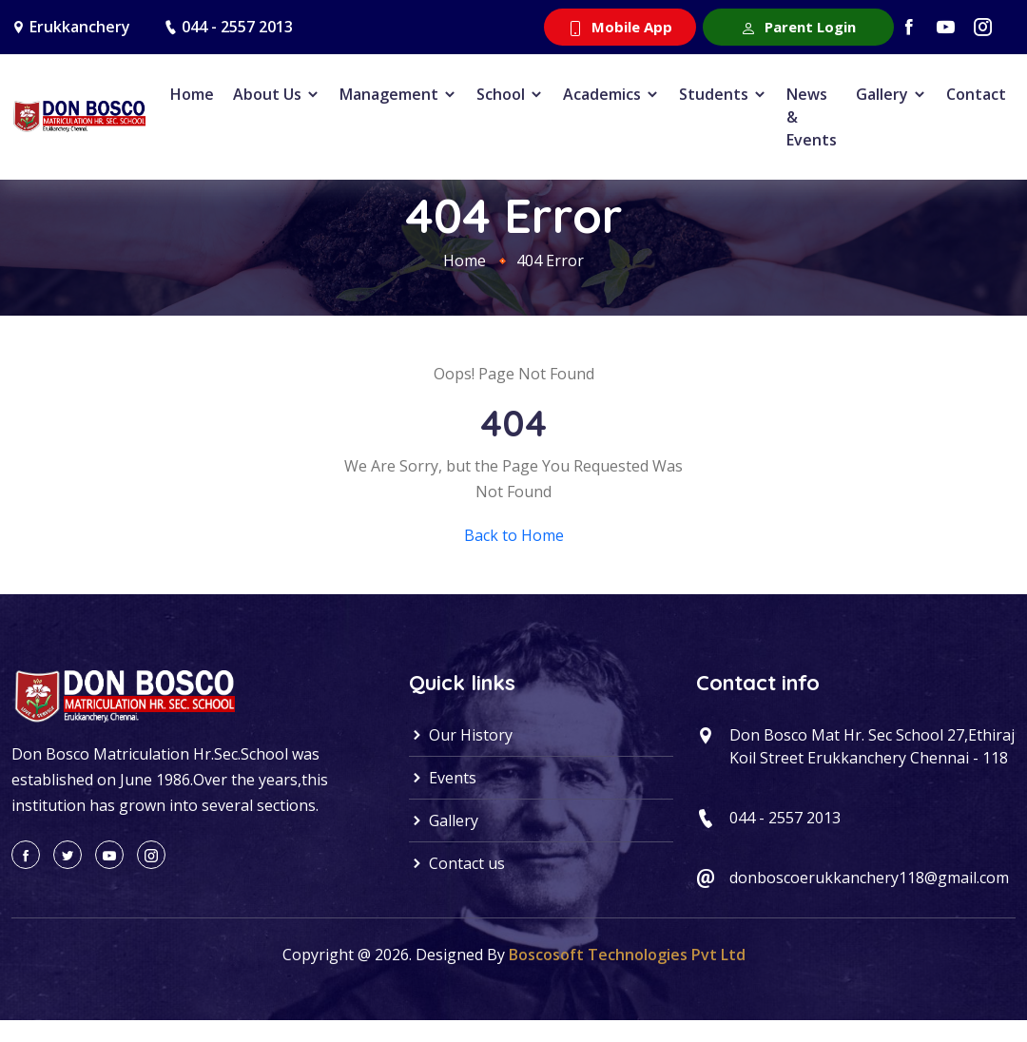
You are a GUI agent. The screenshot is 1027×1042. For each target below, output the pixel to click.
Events (442, 777)
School (510, 94)
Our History (461, 734)
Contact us (457, 863)
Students (723, 94)
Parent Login (798, 26)
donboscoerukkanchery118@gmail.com (869, 877)
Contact (976, 94)
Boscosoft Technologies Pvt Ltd (627, 954)
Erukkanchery (79, 26)
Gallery (891, 94)
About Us (276, 94)
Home (192, 94)
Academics (611, 94)
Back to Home (514, 535)
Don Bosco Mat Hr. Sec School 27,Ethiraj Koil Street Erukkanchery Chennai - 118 (872, 746)
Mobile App (620, 26)
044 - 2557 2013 (237, 26)
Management (398, 94)
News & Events (811, 117)
